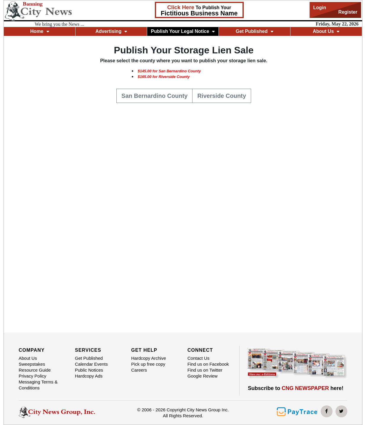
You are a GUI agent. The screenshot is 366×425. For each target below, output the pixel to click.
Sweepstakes (32, 364)
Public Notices (89, 370)
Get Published (254, 31)
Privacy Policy (32, 375)
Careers (139, 370)
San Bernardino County (154, 95)
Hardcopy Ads (88, 375)
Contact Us (198, 358)
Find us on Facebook (208, 364)
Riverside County (221, 95)
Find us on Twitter (204, 370)
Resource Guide (35, 370)
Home (39, 31)
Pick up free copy (148, 364)
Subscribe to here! (295, 388)
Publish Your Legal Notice (183, 31)
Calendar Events (91, 364)
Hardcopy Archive (148, 358)
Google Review (202, 375)
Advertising (111, 31)
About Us (326, 31)
